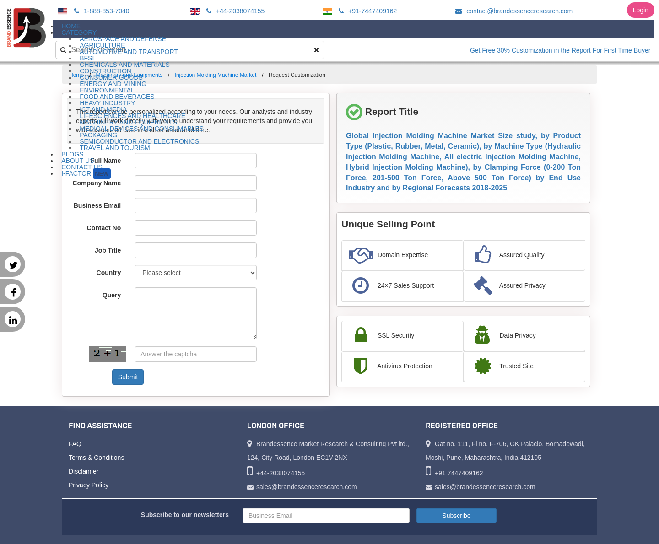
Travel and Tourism (115, 147)
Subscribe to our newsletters (185, 514)
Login (640, 10)
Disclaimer (83, 471)
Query (112, 295)
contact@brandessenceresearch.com (513, 11)
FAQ (75, 443)
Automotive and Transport (129, 51)
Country (109, 272)
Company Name (96, 183)
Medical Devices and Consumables (142, 128)
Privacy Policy (88, 485)
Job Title (108, 250)
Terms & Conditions (96, 457)
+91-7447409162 (366, 11)
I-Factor (85, 173)
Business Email (97, 205)
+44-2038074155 (234, 11)
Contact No (104, 228)
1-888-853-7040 (100, 11)
